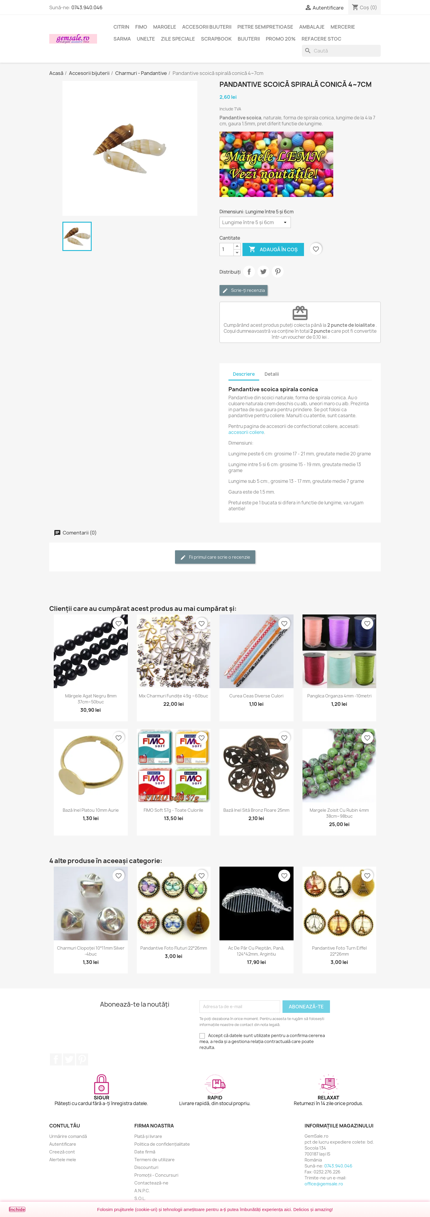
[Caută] (341, 51)
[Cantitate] (226, 249)
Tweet (263, 272)
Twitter (69, 1059)
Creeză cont (62, 1152)
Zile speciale (178, 39)
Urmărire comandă (68, 1136)
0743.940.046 (86, 7)
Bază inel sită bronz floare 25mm (256, 810)
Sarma (122, 39)
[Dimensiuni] (255, 222)
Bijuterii (249, 39)
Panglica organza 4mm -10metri (339, 696)
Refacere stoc (321, 39)
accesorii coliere (246, 432)
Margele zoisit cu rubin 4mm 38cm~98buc (339, 813)
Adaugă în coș (273, 249)
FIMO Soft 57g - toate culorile (173, 810)
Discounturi (146, 1167)
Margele (164, 27)
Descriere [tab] (244, 374)
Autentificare (62, 1144)
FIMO (141, 27)
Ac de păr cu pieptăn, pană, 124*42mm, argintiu (256, 951)
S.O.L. (140, 1198)
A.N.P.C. (142, 1190)
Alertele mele (62, 1159)
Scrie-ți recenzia (243, 290)
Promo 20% (281, 39)
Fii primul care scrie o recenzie (215, 557)
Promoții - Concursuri (156, 1175)
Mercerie (343, 27)
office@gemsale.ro (324, 1184)
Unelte (146, 39)
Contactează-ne (151, 1183)
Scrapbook (216, 39)
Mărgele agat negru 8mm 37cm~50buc (90, 699)
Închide (17, 1209)
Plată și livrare (148, 1136)
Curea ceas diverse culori (256, 696)
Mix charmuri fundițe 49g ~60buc (173, 696)
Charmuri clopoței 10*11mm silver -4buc (91, 951)
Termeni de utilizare (154, 1159)
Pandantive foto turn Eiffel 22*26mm (339, 951)
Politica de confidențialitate (162, 1144)
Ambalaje (312, 27)
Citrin (121, 27)
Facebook (56, 1059)
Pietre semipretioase (265, 27)
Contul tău (64, 1125)
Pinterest (278, 272)
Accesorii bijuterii (206, 27)
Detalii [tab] (272, 374)
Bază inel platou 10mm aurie (91, 810)
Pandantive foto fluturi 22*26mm (173, 948)
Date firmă (144, 1152)
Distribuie (249, 272)
